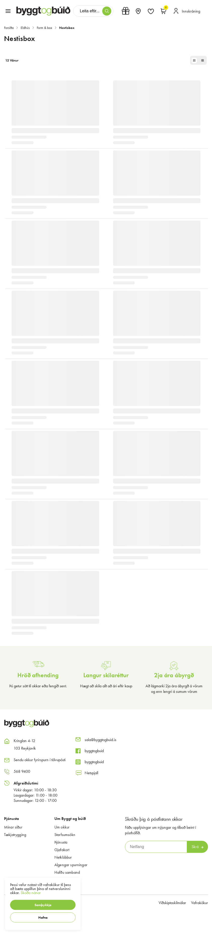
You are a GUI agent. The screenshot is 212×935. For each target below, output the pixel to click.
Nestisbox (67, 27)
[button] (43, 905)
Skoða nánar (31, 892)
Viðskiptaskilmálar (172, 902)
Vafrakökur (199, 902)
